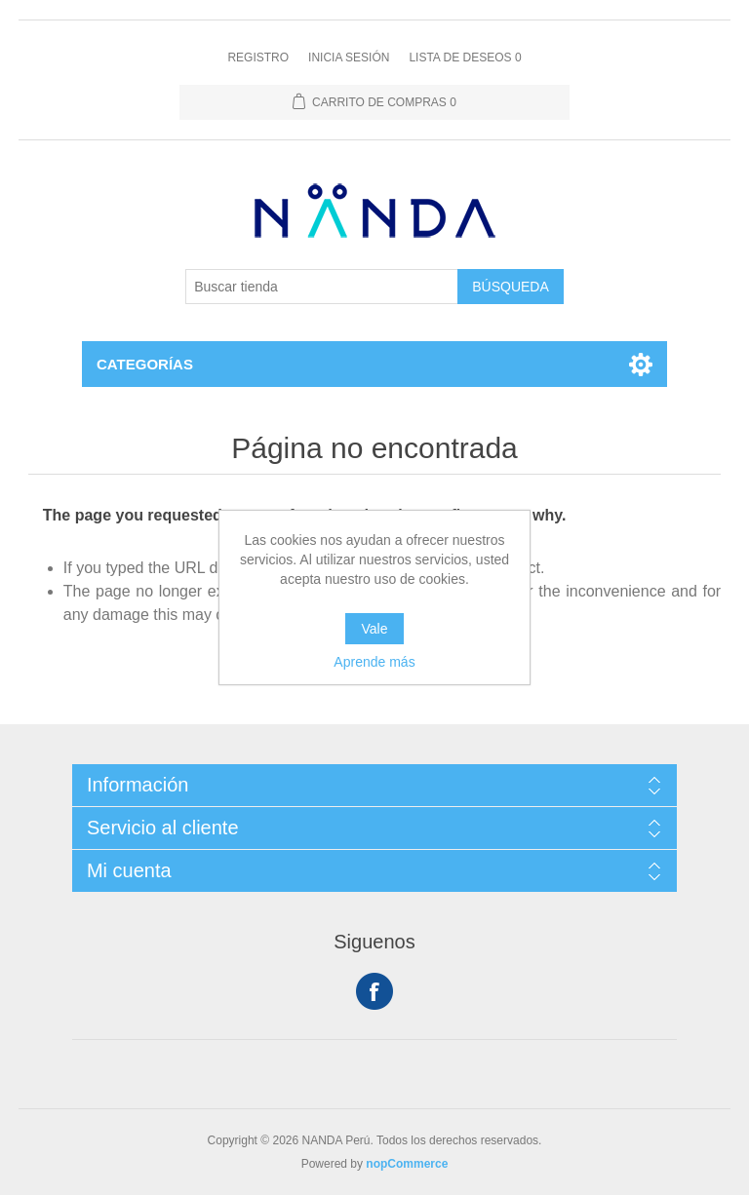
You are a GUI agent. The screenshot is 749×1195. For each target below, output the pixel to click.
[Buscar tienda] (321, 286)
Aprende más (374, 662)
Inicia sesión (348, 57)
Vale (375, 628)
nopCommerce (407, 1164)
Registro (258, 57)
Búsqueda (510, 286)
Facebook (374, 991)
